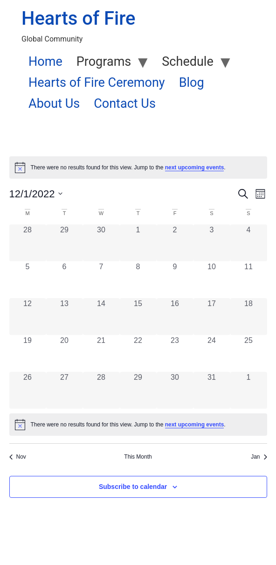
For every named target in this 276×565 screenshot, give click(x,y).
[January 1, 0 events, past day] (248, 390)
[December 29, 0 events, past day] (138, 390)
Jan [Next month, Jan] (259, 456)
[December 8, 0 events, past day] (138, 279)
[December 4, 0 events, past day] (248, 242)
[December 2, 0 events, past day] (175, 242)
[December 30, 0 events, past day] (175, 390)
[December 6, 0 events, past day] (64, 279)
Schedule (187, 61)
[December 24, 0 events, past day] (211, 353)
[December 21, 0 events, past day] (101, 353)
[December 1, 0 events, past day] (138, 242)
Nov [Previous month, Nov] (17, 456)
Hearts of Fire (78, 18)
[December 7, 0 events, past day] (101, 279)
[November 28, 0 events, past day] (27, 242)
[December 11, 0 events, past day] (248, 279)
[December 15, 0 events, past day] (138, 316)
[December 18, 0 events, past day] (248, 316)
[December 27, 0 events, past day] (64, 390)
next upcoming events (194, 167)
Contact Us (125, 103)
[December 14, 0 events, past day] (101, 316)
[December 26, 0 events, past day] (27, 390)
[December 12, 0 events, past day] (27, 316)
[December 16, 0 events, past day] (175, 316)
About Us (54, 103)
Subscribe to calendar (133, 486)
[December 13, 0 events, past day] (64, 316)
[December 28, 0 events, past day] (101, 390)
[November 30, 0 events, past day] (101, 242)
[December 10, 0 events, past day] (211, 279)
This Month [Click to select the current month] (138, 456)
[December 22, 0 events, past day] (138, 353)
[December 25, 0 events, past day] (248, 353)
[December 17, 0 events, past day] (211, 316)
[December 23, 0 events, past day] (175, 353)
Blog (191, 82)
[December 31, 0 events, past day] (211, 390)
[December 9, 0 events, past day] (175, 279)
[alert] (138, 167)
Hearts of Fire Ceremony (96, 82)
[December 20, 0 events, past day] (64, 353)
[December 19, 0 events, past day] (27, 353)
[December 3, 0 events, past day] (211, 242)
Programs (103, 61)
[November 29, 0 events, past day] (64, 242)
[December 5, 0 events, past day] (27, 279)
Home (45, 61)
